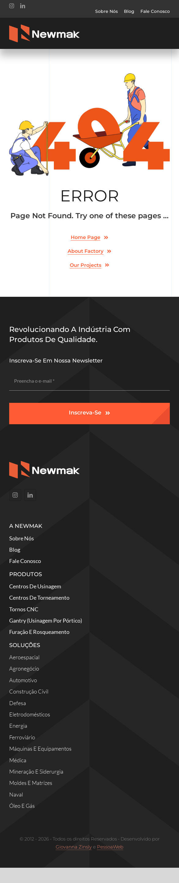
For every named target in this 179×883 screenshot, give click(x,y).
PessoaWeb (110, 847)
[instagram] (11, 5)
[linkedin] (22, 5)
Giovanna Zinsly (74, 847)
